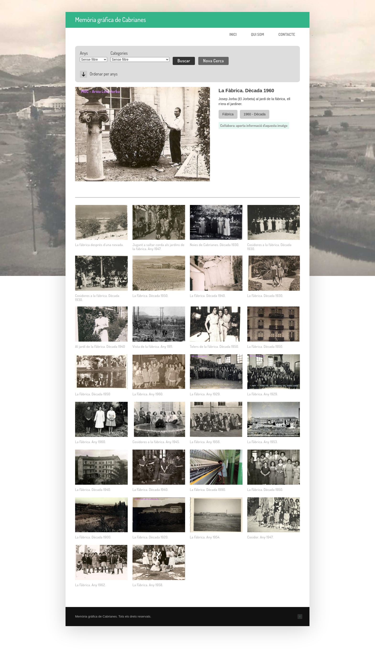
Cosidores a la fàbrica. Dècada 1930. (269, 247)
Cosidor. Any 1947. (260, 537)
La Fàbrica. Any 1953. (262, 442)
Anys (84, 53)
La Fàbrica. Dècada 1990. (208, 490)
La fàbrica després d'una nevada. (99, 245)
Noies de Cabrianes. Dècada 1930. (214, 245)
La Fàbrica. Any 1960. (147, 394)
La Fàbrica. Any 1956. (205, 442)
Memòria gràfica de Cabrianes (110, 19)
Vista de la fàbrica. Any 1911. (152, 346)
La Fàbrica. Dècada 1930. (265, 296)
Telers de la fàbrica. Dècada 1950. (214, 346)
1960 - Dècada (255, 114)
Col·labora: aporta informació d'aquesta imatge (253, 125)
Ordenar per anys (103, 73)
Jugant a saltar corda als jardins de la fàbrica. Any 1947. (158, 247)
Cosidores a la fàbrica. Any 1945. (156, 442)
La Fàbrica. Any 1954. (205, 537)
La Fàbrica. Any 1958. (147, 585)
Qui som (257, 34)
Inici (233, 34)
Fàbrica (228, 114)
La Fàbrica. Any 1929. (205, 394)
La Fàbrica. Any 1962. (90, 585)
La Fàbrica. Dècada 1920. (150, 537)
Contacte (286, 34)
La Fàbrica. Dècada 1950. (150, 296)
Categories (119, 53)
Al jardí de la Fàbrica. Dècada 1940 (100, 346)
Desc (83, 74)
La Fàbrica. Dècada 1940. (208, 296)
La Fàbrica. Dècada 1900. (93, 537)
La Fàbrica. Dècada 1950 (92, 394)
